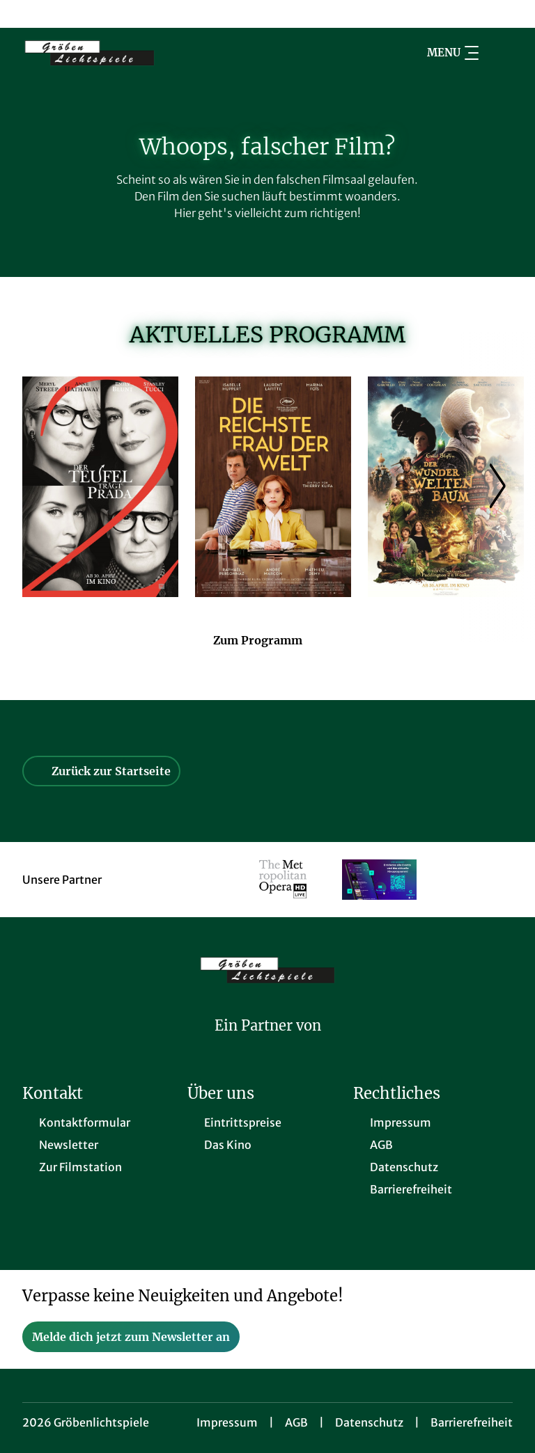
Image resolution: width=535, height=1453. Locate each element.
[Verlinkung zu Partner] (283, 879)
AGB (296, 1422)
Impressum (227, 1422)
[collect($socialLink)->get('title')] (25, 14)
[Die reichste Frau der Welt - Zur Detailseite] (273, 486)
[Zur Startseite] (119, 53)
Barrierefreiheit (472, 1422)
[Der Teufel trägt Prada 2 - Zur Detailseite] (100, 486)
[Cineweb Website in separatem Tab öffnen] (268, 1044)
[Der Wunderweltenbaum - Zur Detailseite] (446, 486)
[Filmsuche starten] (499, 53)
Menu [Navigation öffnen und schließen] (453, 53)
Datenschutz (369, 1422)
